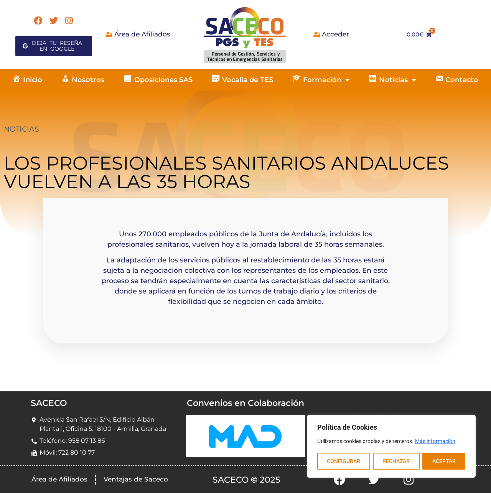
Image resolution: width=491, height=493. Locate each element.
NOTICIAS (21, 129)
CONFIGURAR (343, 461)
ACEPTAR (444, 461)
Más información (435, 442)
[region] (391, 447)
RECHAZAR (396, 461)
